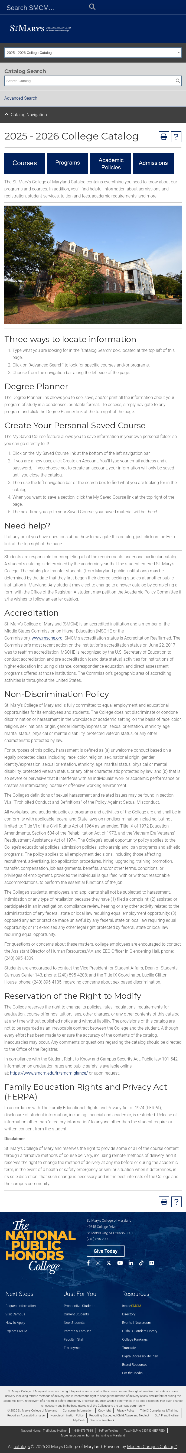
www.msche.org (47, 638)
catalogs (22, 1446)
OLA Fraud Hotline (166, 1415)
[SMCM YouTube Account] (123, 1263)
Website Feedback (102, 1420)
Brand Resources (134, 1365)
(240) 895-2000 (98, 1239)
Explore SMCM (16, 1331)
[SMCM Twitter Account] (111, 1263)
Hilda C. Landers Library (139, 1331)
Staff (80, 1339)
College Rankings (135, 1339)
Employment (73, 1348)
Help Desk (78, 1420)
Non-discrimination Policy (67, 1415)
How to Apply (15, 1323)
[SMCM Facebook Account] (91, 1263)
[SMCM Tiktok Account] (144, 1263)
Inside (131, 1306)
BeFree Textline (108, 1430)
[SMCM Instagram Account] (101, 1263)
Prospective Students (79, 1306)
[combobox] (93, 52)
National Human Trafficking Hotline (44, 1430)
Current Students (76, 1314)
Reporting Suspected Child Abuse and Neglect (119, 1415)
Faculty (69, 1339)
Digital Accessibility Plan (140, 1356)
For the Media (132, 1373)
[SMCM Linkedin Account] (134, 1263)
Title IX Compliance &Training (159, 1410)
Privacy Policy (125, 1410)
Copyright (104, 1410)
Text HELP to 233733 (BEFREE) (144, 1430)
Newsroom (143, 1323)
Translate (129, 1348)
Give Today (106, 1251)
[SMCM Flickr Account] (154, 1263)
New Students (74, 1323)
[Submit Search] (90, 8)
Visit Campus (15, 1314)
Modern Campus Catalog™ (152, 1446)
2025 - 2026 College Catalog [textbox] (29, 53)
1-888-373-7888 (82, 1430)
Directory (128, 1314)
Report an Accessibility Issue (26, 1415)
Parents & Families (78, 1331)
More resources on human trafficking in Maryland (93, 1435)
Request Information (20, 1306)
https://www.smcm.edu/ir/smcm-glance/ (49, 1073)
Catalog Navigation (29, 114)
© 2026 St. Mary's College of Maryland (32, 1410)
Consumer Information (77, 1410)
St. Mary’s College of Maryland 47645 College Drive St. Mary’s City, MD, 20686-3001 (110, 1226)
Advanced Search (20, 98)
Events (127, 1323)
